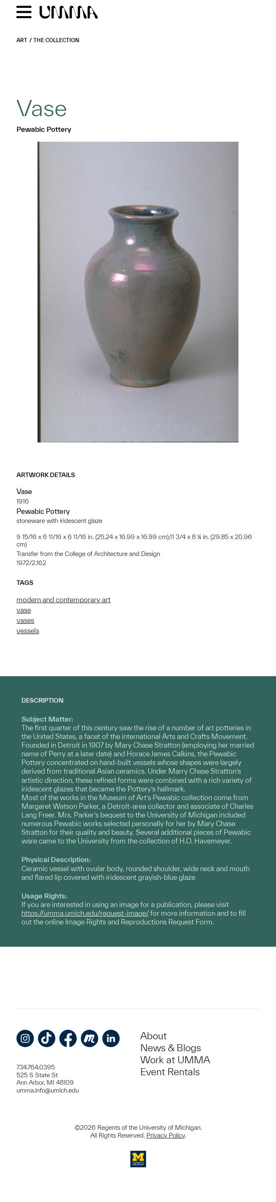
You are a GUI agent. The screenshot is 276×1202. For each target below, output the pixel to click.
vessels (28, 630)
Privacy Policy (165, 1135)
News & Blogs (170, 1047)
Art (22, 40)
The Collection (56, 40)
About (153, 1035)
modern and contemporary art (64, 599)
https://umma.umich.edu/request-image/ (85, 913)
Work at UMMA (175, 1059)
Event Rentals (170, 1071)
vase (24, 610)
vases (25, 620)
